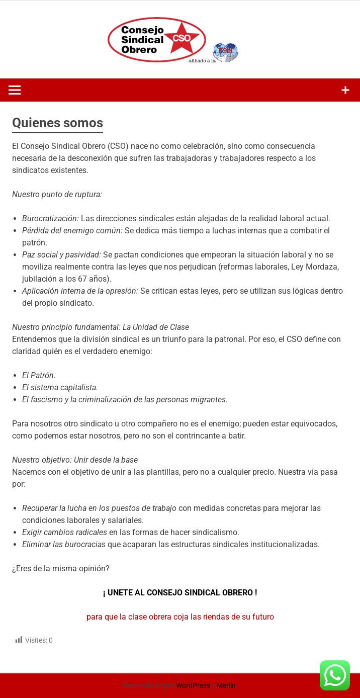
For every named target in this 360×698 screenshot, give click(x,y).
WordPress (193, 685)
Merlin (226, 685)
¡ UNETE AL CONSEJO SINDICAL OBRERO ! (180, 592)
